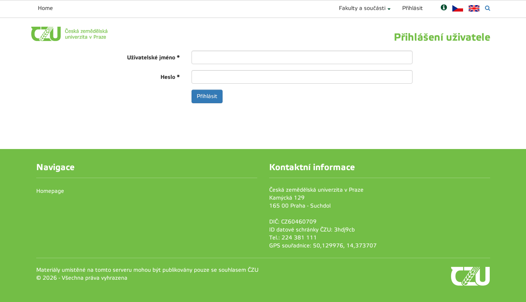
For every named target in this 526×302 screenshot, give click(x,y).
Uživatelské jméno (153, 57)
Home (45, 8)
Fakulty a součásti (362, 8)
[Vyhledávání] (487, 8)
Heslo (170, 77)
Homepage (50, 191)
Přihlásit (412, 8)
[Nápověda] (444, 8)
